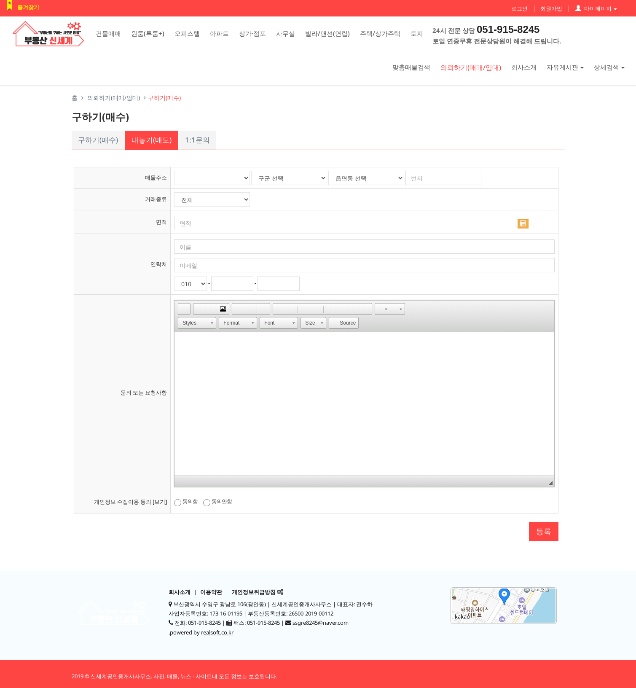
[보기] (160, 501)
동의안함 (217, 501)
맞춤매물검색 (411, 67)
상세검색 (609, 67)
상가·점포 (252, 33)
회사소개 (524, 67)
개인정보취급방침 (254, 592)
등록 (543, 531)
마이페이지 (596, 8)
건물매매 (108, 33)
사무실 (285, 33)
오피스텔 (187, 33)
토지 (417, 33)
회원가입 (551, 8)
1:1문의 (197, 140)
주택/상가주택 (380, 33)
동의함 (186, 501)
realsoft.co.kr (217, 632)
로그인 (519, 8)
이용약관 (211, 592)
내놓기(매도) (151, 140)
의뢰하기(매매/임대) (470, 67)
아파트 (219, 33)
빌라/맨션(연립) (327, 33)
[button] (184, 309)
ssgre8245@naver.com (321, 622)
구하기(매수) (98, 140)
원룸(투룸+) (147, 33)
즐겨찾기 (28, 7)
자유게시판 (565, 67)
